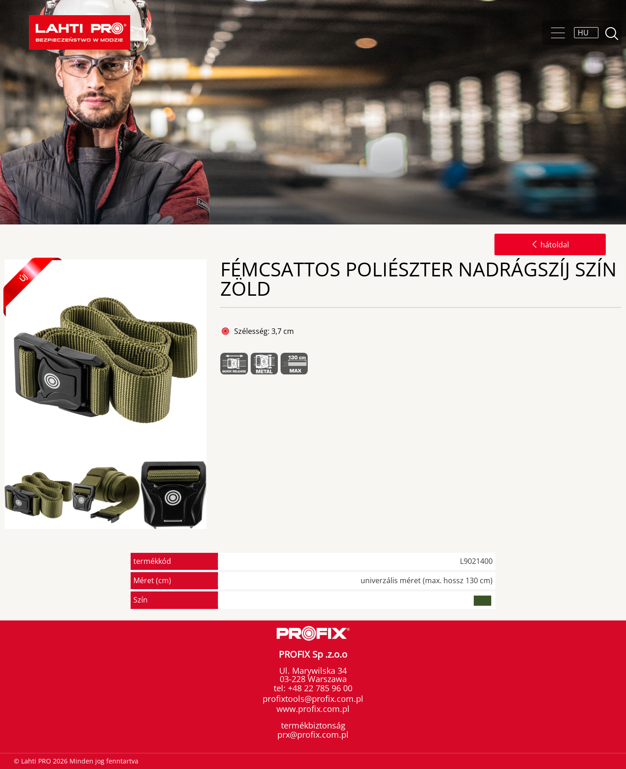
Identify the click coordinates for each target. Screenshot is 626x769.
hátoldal (550, 245)
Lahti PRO (80, 32)
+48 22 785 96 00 (319, 688)
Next (214, 495)
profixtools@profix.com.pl (313, 698)
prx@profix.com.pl (313, 734)
